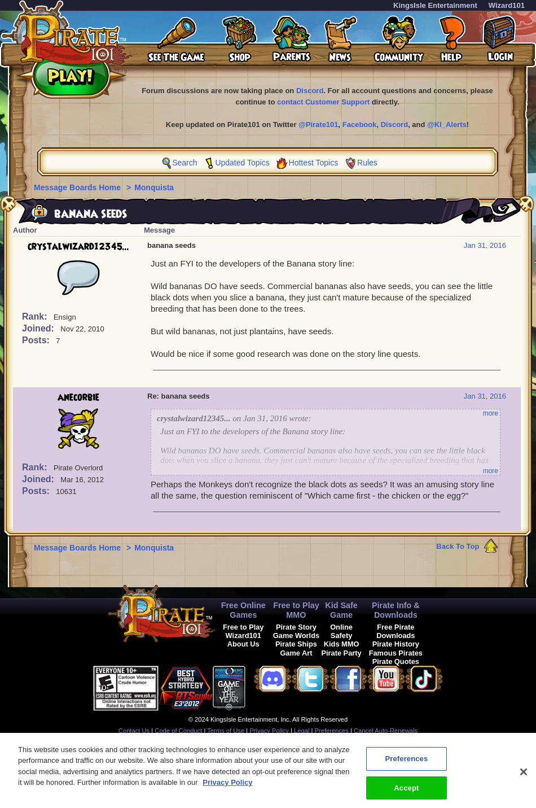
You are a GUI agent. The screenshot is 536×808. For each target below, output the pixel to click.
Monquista (154, 187)
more (490, 413)
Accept (406, 793)
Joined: (39, 328)
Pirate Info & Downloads (396, 610)
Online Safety (341, 631)
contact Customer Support (323, 102)
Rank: (36, 316)
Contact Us (134, 730)
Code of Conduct (178, 730)
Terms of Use (225, 730)
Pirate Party (342, 653)
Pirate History (395, 644)
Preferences (332, 730)
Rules (367, 162)
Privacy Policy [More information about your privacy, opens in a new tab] (227, 788)
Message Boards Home (78, 187)
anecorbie (78, 397)
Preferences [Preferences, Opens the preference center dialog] (406, 764)
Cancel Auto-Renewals (386, 730)
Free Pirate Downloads (395, 631)
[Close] (523, 777)
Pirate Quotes (395, 661)
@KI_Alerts (447, 124)
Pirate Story (296, 627)
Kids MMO (341, 644)
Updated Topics (242, 162)
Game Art (296, 653)
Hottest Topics (314, 162)
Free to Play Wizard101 (243, 631)
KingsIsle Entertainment (435, 5)
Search (184, 162)
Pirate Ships (296, 644)
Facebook (359, 124)
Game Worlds (296, 635)
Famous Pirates (396, 653)
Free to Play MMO (296, 610)
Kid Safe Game (341, 610)
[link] (273, 686)
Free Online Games (243, 610)
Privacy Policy (269, 730)
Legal (301, 730)
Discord (309, 90)
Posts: (37, 340)
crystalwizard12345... (78, 247)
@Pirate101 (318, 124)
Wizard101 (507, 5)
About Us (243, 644)
